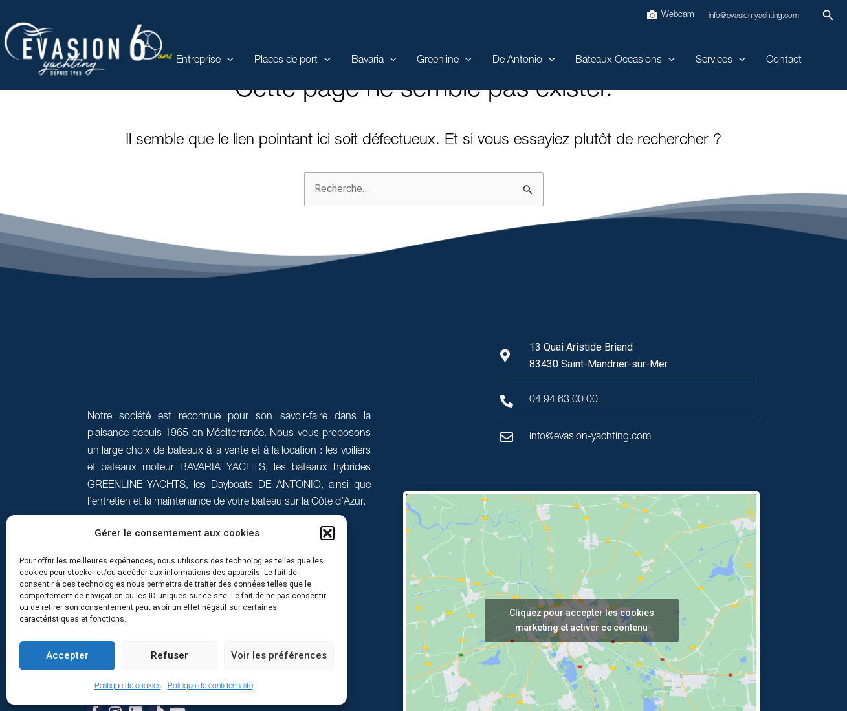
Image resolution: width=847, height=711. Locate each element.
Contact (784, 61)
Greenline (444, 61)
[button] (327, 533)
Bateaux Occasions (625, 61)
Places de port (292, 61)
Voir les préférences (279, 655)
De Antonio (523, 61)
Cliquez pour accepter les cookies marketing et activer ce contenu (581, 620)
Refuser (169, 655)
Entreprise (205, 61)
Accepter (67, 655)
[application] (227, 61)
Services (720, 61)
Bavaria (374, 61)
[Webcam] (670, 15)
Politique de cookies (127, 686)
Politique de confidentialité (210, 686)
